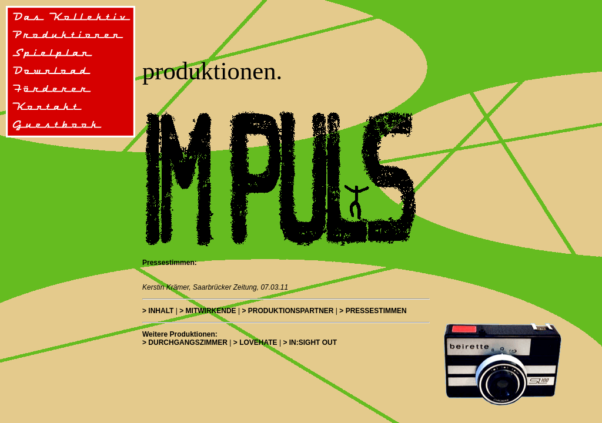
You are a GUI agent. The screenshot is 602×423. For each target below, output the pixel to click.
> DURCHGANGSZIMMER (185, 342)
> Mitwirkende (207, 311)
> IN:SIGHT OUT (310, 342)
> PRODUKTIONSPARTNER (287, 311)
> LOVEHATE (255, 342)
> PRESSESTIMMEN (372, 311)
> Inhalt (157, 311)
